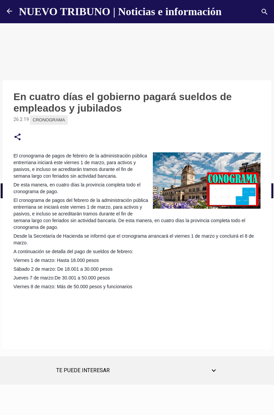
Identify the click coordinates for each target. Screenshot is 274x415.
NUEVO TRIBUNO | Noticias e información (120, 11)
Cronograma (49, 119)
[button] (17, 137)
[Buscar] (265, 12)
